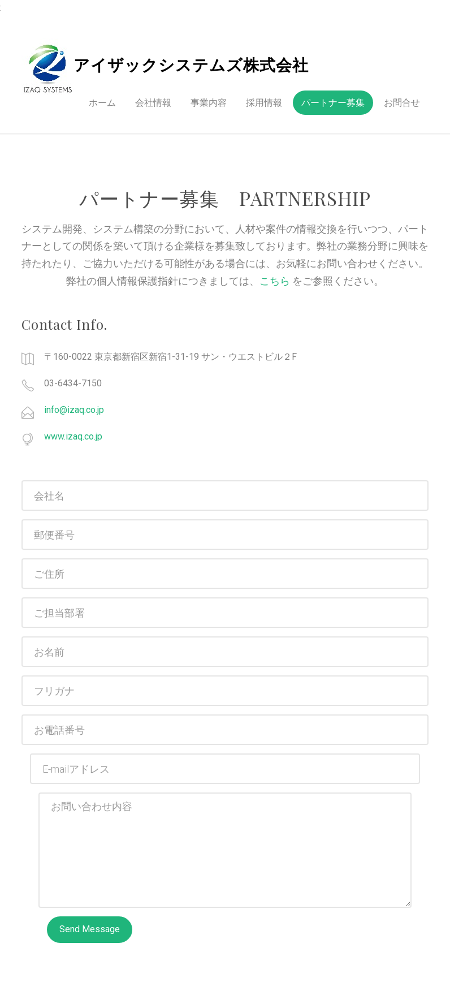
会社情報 (153, 102)
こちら (275, 281)
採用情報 (264, 102)
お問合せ (402, 102)
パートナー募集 (333, 102)
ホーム (102, 102)
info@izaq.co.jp (74, 409)
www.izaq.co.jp (73, 436)
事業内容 (209, 102)
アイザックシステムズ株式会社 (191, 65)
